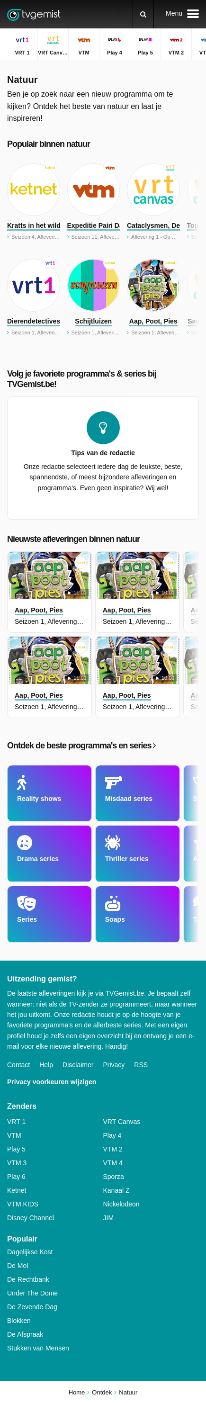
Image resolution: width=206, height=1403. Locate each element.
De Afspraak (25, 1334)
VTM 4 (113, 1163)
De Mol (17, 1265)
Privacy (114, 1065)
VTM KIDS (22, 1204)
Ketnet (16, 1190)
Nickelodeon (121, 1204)
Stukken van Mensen (38, 1348)
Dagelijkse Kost (30, 1252)
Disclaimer (78, 1065)
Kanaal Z (116, 1190)
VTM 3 (17, 1163)
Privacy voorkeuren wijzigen (51, 1082)
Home (77, 1392)
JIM (108, 1218)
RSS (141, 1065)
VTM (14, 1135)
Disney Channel (30, 1218)
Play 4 (112, 1135)
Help (46, 1065)
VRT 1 (16, 1121)
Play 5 (16, 1149)
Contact (18, 1065)
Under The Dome (32, 1293)
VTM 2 (113, 1149)
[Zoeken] (143, 14)
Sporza (113, 1176)
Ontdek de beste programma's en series (81, 745)
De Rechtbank (28, 1279)
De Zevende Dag (32, 1307)
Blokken (19, 1320)
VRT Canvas (122, 1121)
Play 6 (16, 1176)
